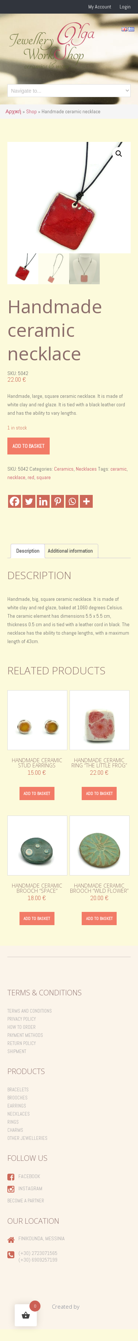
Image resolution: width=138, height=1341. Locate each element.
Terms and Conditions (29, 1023)
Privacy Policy (21, 1031)
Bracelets (18, 1101)
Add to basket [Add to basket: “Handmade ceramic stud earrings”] (37, 804)
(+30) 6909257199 (37, 1271)
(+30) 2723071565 (37, 1265)
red (31, 489)
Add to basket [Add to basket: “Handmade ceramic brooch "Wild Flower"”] (99, 930)
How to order (21, 1039)
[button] (118, 153)
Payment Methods (25, 1047)
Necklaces (86, 480)
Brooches (17, 1109)
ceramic (118, 480)
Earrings (16, 1117)
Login (125, 6)
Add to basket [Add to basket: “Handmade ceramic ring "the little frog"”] (99, 804)
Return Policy (21, 1055)
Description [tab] (27, 562)
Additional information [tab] (70, 562)
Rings (13, 1134)
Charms (15, 1142)
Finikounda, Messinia (41, 1250)
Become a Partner (25, 1212)
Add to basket (29, 457)
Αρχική (13, 111)
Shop (31, 111)
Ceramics (64, 480)
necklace (16, 489)
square (43, 489)
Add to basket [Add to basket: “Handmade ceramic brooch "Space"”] (37, 930)
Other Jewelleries (27, 1150)
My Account (99, 6)
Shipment (16, 1063)
